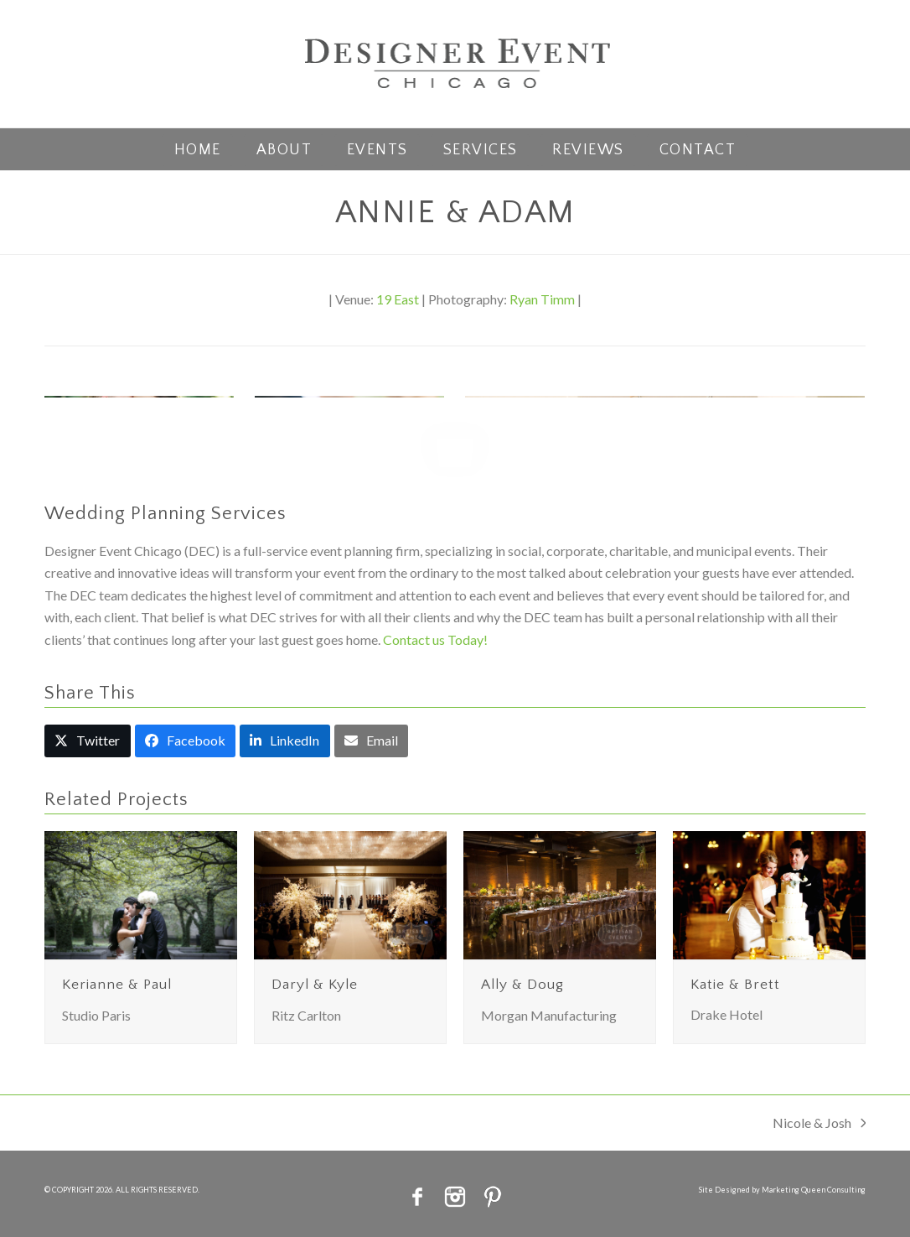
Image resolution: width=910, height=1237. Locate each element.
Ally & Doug (522, 984)
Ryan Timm (542, 299)
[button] (87, 741)
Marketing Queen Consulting (814, 1189)
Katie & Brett (735, 984)
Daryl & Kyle (314, 984)
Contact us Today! (435, 639)
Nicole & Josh (819, 1124)
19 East (397, 299)
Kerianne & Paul (117, 984)
